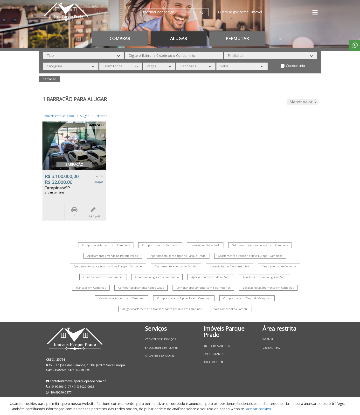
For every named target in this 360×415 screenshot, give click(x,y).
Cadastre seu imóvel (159, 355)
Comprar (120, 38)
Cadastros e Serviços (160, 339)
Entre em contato (217, 345)
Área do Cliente (215, 362)
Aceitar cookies (258, 408)
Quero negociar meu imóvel (240, 12)
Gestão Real (271, 347)
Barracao (101, 116)
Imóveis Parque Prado (59, 116)
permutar (237, 38)
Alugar (178, 38)
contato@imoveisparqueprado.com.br (78, 381)
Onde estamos (214, 354)
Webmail (268, 339)
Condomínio (295, 66)
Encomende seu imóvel (161, 347)
